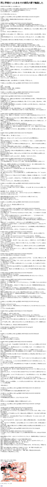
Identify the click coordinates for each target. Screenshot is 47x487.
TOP (1, 485)
